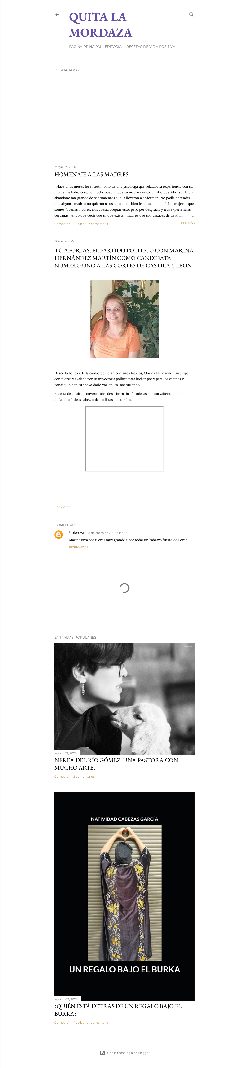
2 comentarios (84, 776)
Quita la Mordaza (100, 24)
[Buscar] (192, 13)
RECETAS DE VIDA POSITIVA (150, 46)
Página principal (85, 46)
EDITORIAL (114, 46)
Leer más (187, 223)
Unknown (77, 532)
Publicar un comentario (90, 223)
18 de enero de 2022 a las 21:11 (108, 533)
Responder (79, 547)
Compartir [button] (62, 223)
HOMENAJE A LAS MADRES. (92, 174)
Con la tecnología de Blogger (124, 1053)
